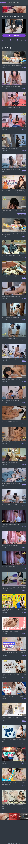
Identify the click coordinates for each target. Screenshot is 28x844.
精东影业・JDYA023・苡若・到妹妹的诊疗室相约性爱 (13, 805)
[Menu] (26, 2)
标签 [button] (14, 2)
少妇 (14, 40)
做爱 (22, 40)
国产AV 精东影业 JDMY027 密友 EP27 (11, 462)
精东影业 (6, 40)
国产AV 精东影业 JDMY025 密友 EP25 (11, 255)
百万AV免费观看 (14, 35)
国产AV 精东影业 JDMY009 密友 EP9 (10, 566)
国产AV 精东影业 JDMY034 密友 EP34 (11, 421)
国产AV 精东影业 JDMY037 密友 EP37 (11, 504)
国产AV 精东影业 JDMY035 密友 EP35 (11, 400)
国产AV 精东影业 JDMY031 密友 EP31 (11, 317)
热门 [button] (19, 2)
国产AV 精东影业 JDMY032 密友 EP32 (11, 442)
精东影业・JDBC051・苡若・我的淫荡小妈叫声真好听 (13, 653)
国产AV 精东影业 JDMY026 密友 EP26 (11, 276)
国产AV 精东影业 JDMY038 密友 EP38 (11, 169)
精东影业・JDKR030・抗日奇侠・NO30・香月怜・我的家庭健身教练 (14, 783)
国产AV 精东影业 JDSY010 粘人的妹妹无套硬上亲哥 (13, 211)
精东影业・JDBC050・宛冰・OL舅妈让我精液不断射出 (14, 675)
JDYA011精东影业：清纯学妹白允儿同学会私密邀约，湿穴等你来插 (13, 233)
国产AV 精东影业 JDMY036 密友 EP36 (11, 483)
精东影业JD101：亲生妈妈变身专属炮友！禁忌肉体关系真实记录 (14, 610)
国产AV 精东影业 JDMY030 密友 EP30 (11, 338)
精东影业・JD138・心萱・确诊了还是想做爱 (12, 696)
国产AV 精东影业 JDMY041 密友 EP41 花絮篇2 (13, 128)
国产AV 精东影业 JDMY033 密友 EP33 (11, 379)
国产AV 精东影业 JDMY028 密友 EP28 (11, 296)
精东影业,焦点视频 (22, 191)
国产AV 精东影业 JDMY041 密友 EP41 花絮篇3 (13, 107)
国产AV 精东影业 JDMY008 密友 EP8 (10, 545)
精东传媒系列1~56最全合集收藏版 (10, 631)
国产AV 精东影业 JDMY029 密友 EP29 (11, 359)
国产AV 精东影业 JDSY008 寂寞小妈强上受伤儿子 (13, 190)
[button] (23, 2)
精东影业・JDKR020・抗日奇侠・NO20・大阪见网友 (14, 718)
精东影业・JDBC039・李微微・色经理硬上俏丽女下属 (13, 740)
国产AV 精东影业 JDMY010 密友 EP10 (11, 524)
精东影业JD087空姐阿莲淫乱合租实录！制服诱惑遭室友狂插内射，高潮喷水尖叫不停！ (14, 587)
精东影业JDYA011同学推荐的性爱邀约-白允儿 (12, 65)
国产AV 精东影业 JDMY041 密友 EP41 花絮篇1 (13, 148)
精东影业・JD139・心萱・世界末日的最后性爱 (13, 762)
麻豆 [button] (10, 2)
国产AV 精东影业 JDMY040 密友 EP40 (11, 86)
